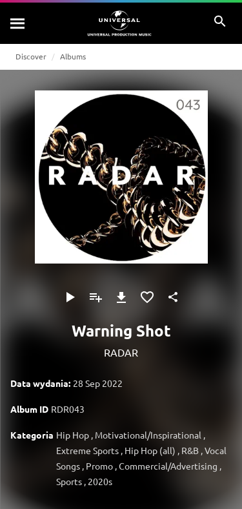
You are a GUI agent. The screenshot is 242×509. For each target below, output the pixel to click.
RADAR (121, 352)
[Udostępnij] (173, 297)
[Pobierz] (121, 297)
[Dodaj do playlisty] (95, 297)
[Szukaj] (18, 23)
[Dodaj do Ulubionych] (147, 297)
